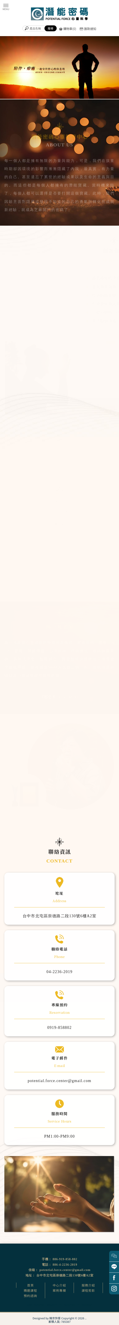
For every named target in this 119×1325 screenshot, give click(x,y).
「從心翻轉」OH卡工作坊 (56, 506)
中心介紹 (59, 1285)
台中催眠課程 (84, 1304)
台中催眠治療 (67, 1304)
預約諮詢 (30, 1295)
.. (85, 1318)
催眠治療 (39, 1304)
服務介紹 (88, 1285)
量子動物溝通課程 (54, 518)
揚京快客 (55, 1318)
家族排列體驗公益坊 (54, 515)
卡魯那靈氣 (52, 503)
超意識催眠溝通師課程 (55, 501)
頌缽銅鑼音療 (103, 295)
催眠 (29, 1304)
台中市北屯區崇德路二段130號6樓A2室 (64, 1275)
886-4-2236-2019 (65, 1264)
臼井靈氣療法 (52, 498)
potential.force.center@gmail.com (64, 1270)
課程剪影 (88, 1290)
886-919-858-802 (65, 1259)
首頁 (30, 1285)
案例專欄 (59, 1290)
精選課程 (30, 1290)
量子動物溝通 (103, 321)
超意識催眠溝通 (105, 278)
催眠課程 (51, 1304)
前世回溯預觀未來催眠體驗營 (57, 509)
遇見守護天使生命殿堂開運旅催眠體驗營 (60, 512)
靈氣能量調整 (103, 287)
